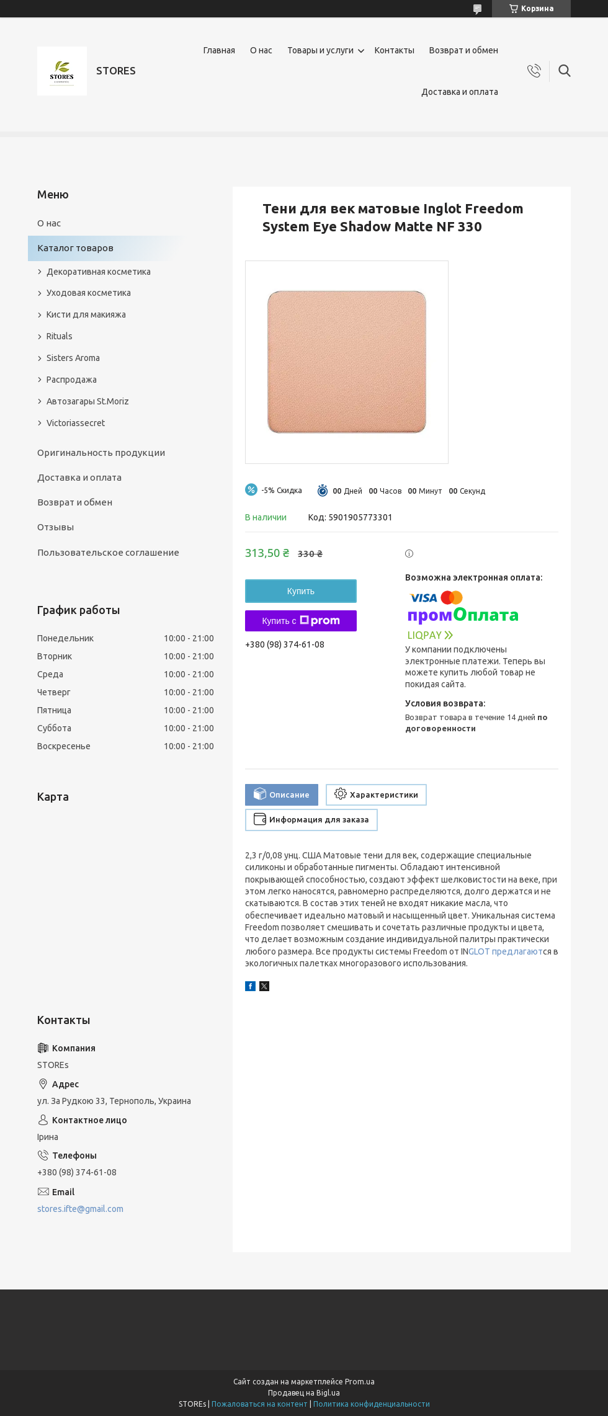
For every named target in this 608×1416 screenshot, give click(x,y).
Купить (301, 591)
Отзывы (55, 527)
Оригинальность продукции (101, 452)
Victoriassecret (76, 423)
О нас (261, 50)
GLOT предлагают (505, 951)
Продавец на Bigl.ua (304, 1393)
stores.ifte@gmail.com (80, 1209)
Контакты (394, 50)
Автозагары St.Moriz (88, 401)
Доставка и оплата (459, 92)
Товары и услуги (320, 50)
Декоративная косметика (99, 272)
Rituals (60, 336)
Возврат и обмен (463, 50)
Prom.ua (360, 1382)
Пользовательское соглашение (108, 552)
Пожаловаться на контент (260, 1404)
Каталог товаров (75, 248)
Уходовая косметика (89, 293)
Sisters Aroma (73, 358)
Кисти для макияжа (86, 314)
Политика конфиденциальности (371, 1404)
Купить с (300, 620)
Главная (219, 50)
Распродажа (72, 380)
